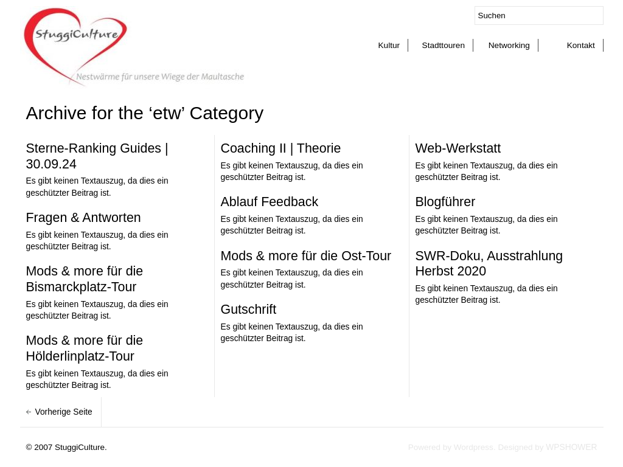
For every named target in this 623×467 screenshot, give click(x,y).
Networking (509, 45)
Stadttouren (443, 45)
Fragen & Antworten (83, 217)
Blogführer (446, 202)
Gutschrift (249, 309)
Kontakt (581, 45)
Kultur (389, 45)
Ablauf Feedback (270, 202)
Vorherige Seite (65, 412)
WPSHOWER (571, 447)
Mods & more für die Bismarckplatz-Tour (85, 279)
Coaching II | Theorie (281, 148)
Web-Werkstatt (458, 148)
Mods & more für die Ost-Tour (306, 256)
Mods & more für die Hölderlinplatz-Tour (85, 348)
